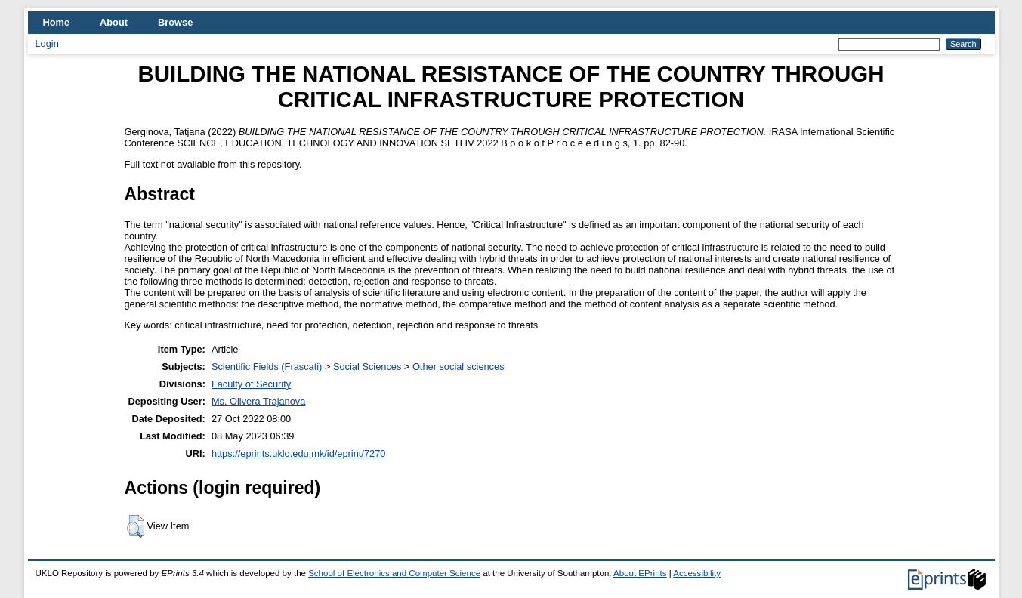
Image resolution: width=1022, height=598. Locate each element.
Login (47, 43)
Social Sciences (367, 366)
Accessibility (697, 573)
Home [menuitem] (56, 22)
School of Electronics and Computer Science (394, 573)
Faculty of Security (251, 384)
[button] (135, 526)
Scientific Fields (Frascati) (267, 366)
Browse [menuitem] (175, 22)
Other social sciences (458, 366)
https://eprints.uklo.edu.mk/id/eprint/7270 (298, 453)
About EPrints (639, 573)
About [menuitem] (114, 22)
